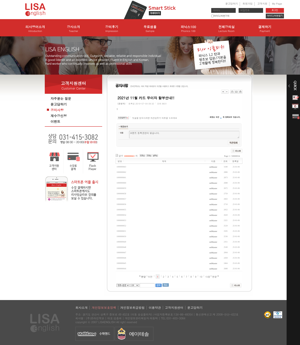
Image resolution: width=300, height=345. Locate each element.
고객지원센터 (174, 308)
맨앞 (142, 276)
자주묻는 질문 (61, 98)
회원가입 (248, 3)
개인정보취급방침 (132, 308)
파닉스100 (188, 28)
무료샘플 (150, 28)
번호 (120, 161)
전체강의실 (226, 28)
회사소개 (81, 308)
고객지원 (262, 3)
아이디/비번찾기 (275, 16)
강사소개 (73, 28)
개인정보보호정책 (104, 308)
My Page (277, 3)
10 (201, 276)
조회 (225, 161)
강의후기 (112, 28)
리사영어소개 (35, 28)
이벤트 (55, 121)
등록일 (235, 161)
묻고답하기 (231, 3)
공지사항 (57, 110)
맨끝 (215, 276)
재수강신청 (59, 115)
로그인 (275, 10)
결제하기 (265, 28)
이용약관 (155, 308)
